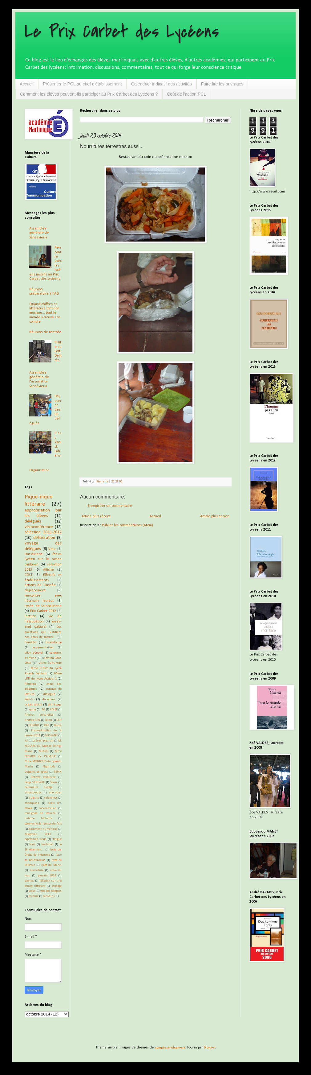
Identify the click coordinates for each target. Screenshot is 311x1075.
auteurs (34, 797)
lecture (30, 616)
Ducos (58, 725)
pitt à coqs (55, 704)
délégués (33, 521)
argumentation (43, 647)
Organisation (39, 470)
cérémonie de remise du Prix (43, 823)
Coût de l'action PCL (186, 94)
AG (43, 709)
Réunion (30, 684)
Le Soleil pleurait (43, 740)
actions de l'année (40, 585)
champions (32, 803)
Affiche (48, 570)
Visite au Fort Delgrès (58, 351)
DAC (46, 725)
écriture (33, 896)
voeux (32, 891)
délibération (44, 537)
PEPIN (58, 772)
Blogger (209, 1047)
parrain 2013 (47, 875)
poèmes (29, 880)
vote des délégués (51, 891)
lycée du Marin (51, 865)
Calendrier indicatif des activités (161, 83)
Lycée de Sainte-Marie (43, 606)
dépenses (48, 699)
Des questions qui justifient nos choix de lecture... (43, 632)
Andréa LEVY (32, 720)
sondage (56, 886)
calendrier (50, 797)
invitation (47, 844)
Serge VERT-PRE (35, 782)
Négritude (49, 766)
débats (29, 699)
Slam (53, 782)
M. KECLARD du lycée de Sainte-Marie (43, 746)
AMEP (54, 709)
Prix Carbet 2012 (43, 611)
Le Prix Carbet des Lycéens (122, 31)
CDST (28, 575)
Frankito (30, 642)
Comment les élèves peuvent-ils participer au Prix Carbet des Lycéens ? (89, 94)
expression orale (35, 839)
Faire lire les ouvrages (222, 83)
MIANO (43, 751)
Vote (52, 549)
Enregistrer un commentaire (110, 506)
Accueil (27, 83)
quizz (32, 709)
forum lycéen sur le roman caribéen (43, 559)
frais (32, 844)
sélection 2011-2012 (43, 532)
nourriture (36, 870)
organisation (33, 704)
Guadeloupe (54, 642)
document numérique (43, 829)
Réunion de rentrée (45, 332)
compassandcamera (170, 1047)
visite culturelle (50, 663)
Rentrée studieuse (43, 777)
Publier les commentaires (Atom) (127, 525)
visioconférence (39, 527)
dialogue (49, 694)
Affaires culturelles (39, 714)
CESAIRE (34, 725)
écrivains (49, 896)
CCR (59, 720)
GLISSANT (51, 735)
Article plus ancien (214, 516)
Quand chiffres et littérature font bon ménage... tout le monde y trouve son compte (44, 313)
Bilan (48, 720)
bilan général (34, 653)
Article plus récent (96, 516)
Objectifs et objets (36, 772)
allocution (55, 792)
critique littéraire (38, 818)
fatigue (57, 839)
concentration (47, 808)
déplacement (35, 590)
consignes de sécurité (40, 813)
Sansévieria (33, 554)
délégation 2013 (38, 834)
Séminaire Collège (38, 787)
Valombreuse (33, 792)
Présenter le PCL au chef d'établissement (82, 83)
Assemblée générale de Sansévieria (39, 233)
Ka (26, 740)
